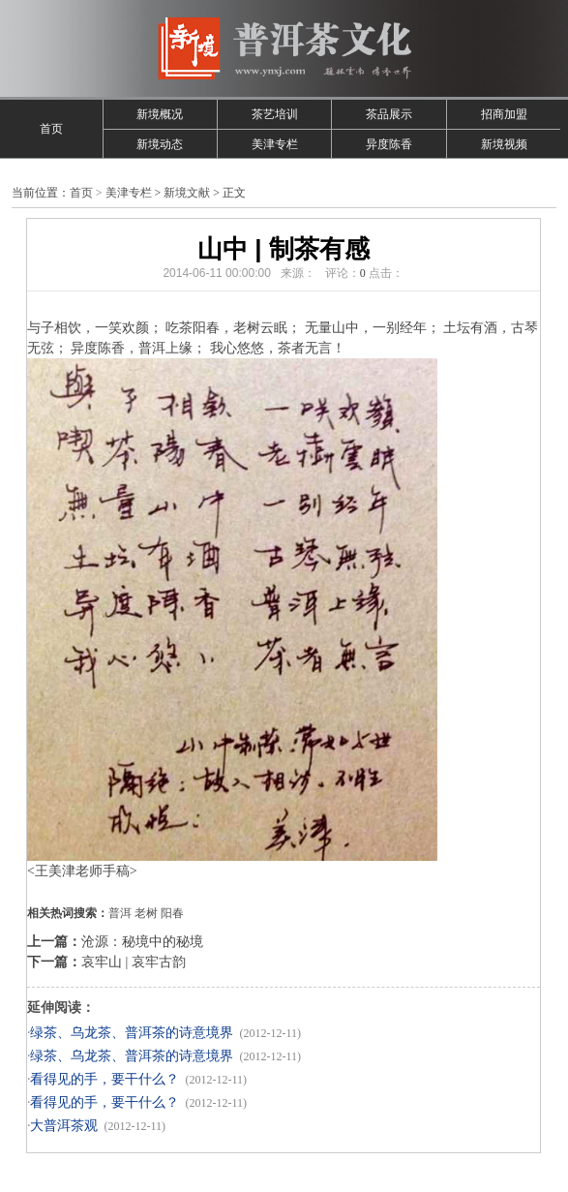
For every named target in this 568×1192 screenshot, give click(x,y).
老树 (146, 913)
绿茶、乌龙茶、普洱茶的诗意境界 (131, 1032)
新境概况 (159, 114)
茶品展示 (389, 114)
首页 (51, 129)
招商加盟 (504, 114)
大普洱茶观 (64, 1125)
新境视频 (504, 144)
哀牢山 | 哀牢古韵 (133, 962)
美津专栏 (275, 144)
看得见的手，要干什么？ (104, 1079)
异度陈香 (389, 144)
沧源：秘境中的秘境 (142, 941)
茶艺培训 (275, 114)
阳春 (172, 913)
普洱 (120, 913)
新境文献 (187, 192)
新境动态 (159, 144)
